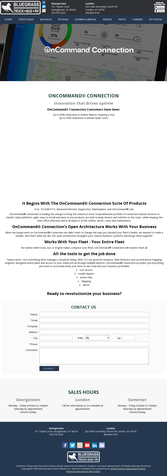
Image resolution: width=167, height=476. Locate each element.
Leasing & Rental (85, 19)
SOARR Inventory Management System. (128, 468)
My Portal (155, 19)
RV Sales (63, 19)
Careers (137, 19)
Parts (122, 19)
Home (8, 19)
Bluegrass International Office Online (83, 471)
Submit (49, 368)
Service (107, 19)
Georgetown (58, 3)
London (89, 3)
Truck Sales (26, 19)
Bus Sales (46, 19)
